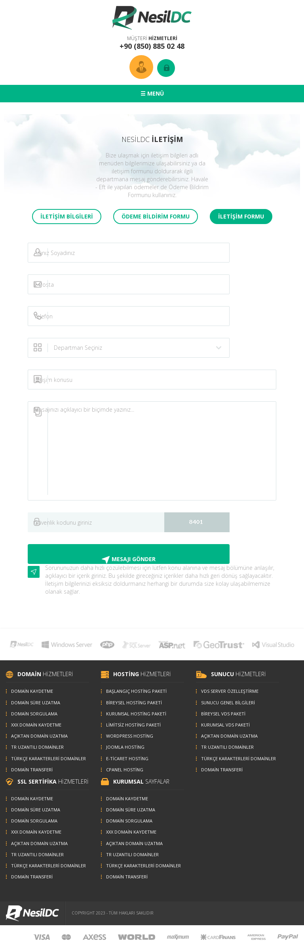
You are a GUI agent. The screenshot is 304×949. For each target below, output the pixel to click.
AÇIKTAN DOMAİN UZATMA (39, 736)
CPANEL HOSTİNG (124, 770)
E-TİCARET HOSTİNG (127, 758)
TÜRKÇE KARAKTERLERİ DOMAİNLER (48, 758)
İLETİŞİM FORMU (241, 216)
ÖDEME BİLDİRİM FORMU (156, 216)
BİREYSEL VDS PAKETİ (223, 714)
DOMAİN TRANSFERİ (32, 770)
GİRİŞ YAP (166, 68)
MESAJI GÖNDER (134, 559)
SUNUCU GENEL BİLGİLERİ (228, 703)
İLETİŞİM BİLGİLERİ (66, 216)
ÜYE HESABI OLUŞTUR (141, 67)
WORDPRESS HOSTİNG (129, 736)
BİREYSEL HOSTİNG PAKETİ (134, 703)
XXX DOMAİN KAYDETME (36, 725)
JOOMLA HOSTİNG (125, 747)
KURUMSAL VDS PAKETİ (225, 725)
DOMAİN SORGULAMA (34, 714)
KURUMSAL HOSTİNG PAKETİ (136, 714)
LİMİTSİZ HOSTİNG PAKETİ (133, 725)
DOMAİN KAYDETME (32, 691)
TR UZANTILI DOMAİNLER (37, 747)
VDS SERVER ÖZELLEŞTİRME (229, 691)
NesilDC (152, 18)
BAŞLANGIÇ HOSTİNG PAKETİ (136, 691)
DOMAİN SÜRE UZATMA (35, 703)
